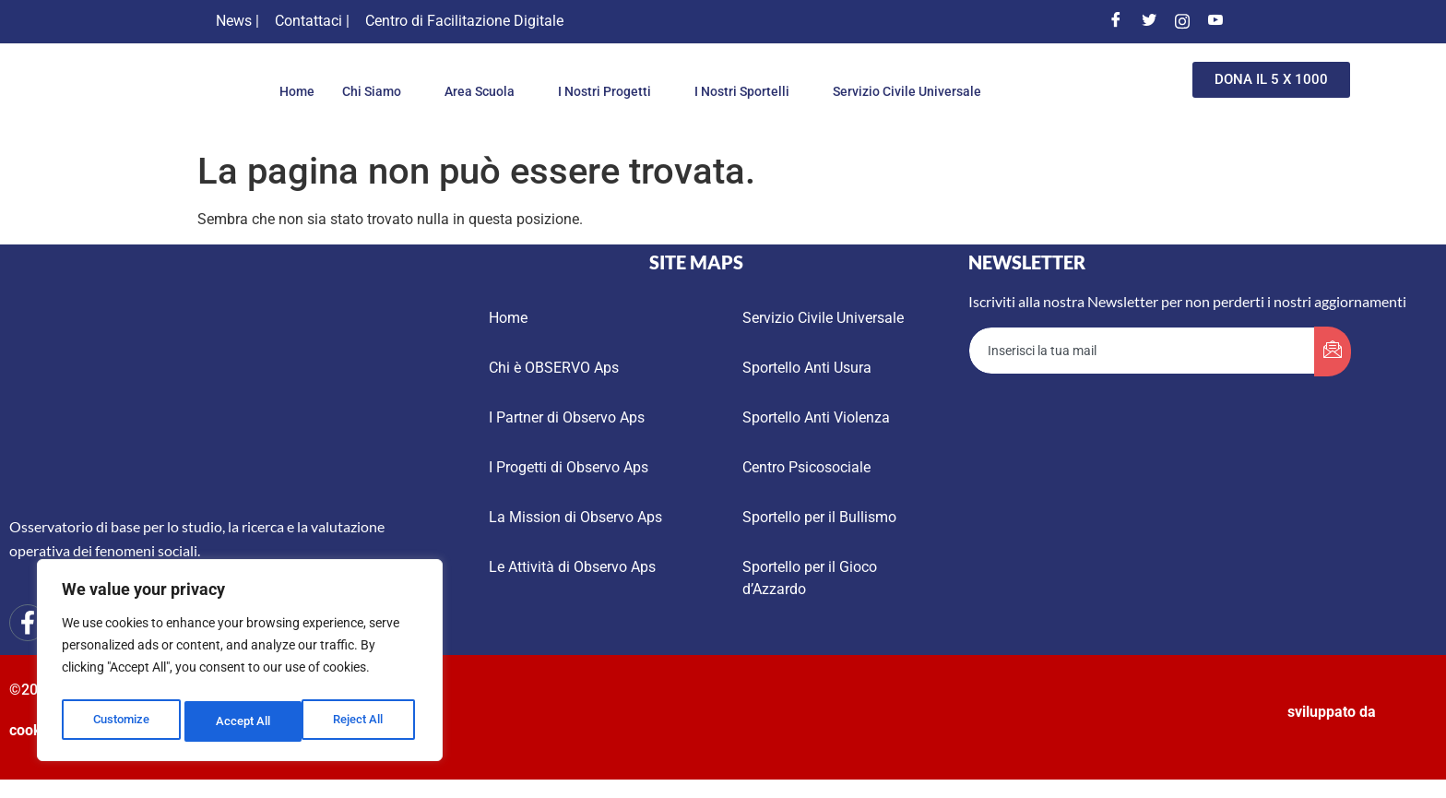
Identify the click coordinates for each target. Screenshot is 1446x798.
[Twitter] (1149, 21)
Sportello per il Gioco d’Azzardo (809, 578)
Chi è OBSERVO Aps (554, 367)
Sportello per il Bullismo (819, 517)
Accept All (361, 721)
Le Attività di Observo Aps (572, 567)
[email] (1142, 351)
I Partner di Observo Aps (567, 417)
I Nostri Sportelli (753, 91)
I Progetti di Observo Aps (568, 467)
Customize (120, 721)
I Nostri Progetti (608, 91)
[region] (240, 664)
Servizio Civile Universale (920, 91)
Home (282, 91)
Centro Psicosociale (806, 467)
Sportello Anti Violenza (816, 417)
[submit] (1332, 351)
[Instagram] (1182, 21)
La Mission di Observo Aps (575, 517)
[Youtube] (1215, 21)
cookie (31, 730)
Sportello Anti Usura (806, 367)
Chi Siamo (365, 91)
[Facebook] (1116, 21)
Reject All (242, 721)
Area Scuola (477, 91)
